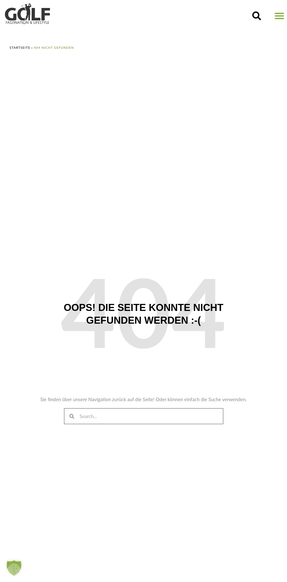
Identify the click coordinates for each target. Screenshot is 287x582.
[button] (257, 16)
